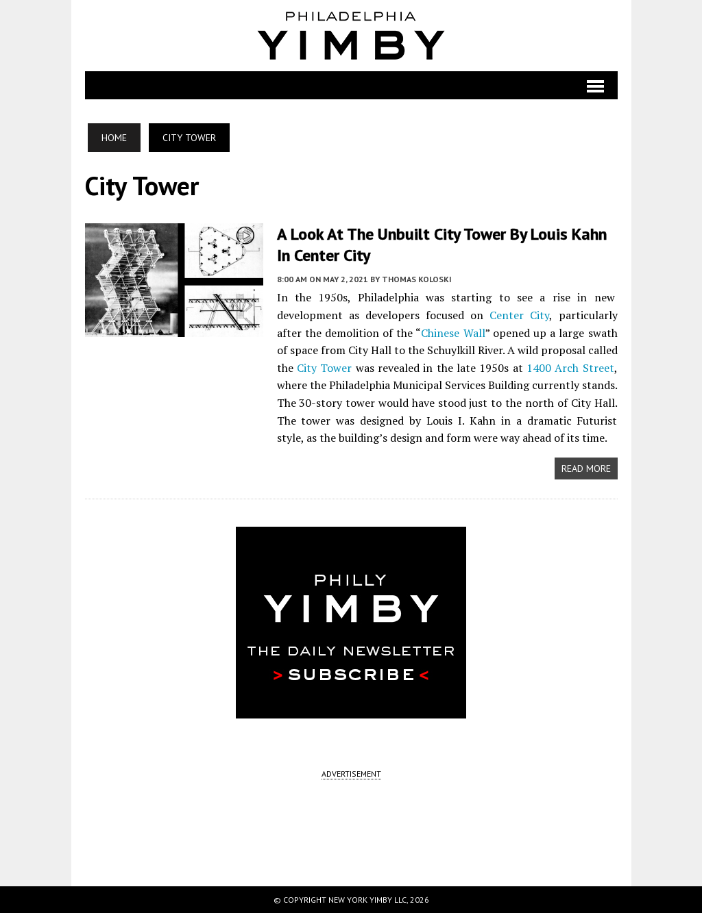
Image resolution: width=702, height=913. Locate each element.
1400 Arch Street (570, 367)
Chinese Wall (453, 332)
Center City (519, 315)
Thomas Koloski (417, 279)
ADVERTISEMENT (351, 773)
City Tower (324, 367)
